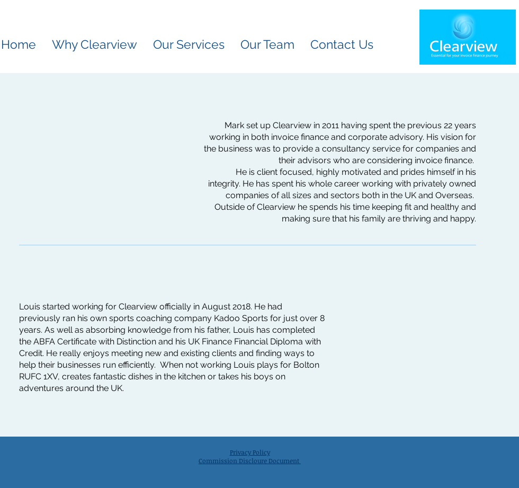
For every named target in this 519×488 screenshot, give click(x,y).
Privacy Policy (250, 452)
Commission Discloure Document (250, 460)
